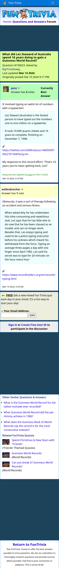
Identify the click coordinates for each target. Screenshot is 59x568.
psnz (14, 88)
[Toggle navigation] (53, 3)
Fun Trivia (11, 3)
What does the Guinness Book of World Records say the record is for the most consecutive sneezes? (28, 425)
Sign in (12, 325)
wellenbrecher (11, 189)
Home (7, 22)
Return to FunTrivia (29, 544)
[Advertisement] (29, 38)
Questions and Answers (29, 22)
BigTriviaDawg (11, 69)
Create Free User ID (34, 325)
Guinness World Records (27, 453)
